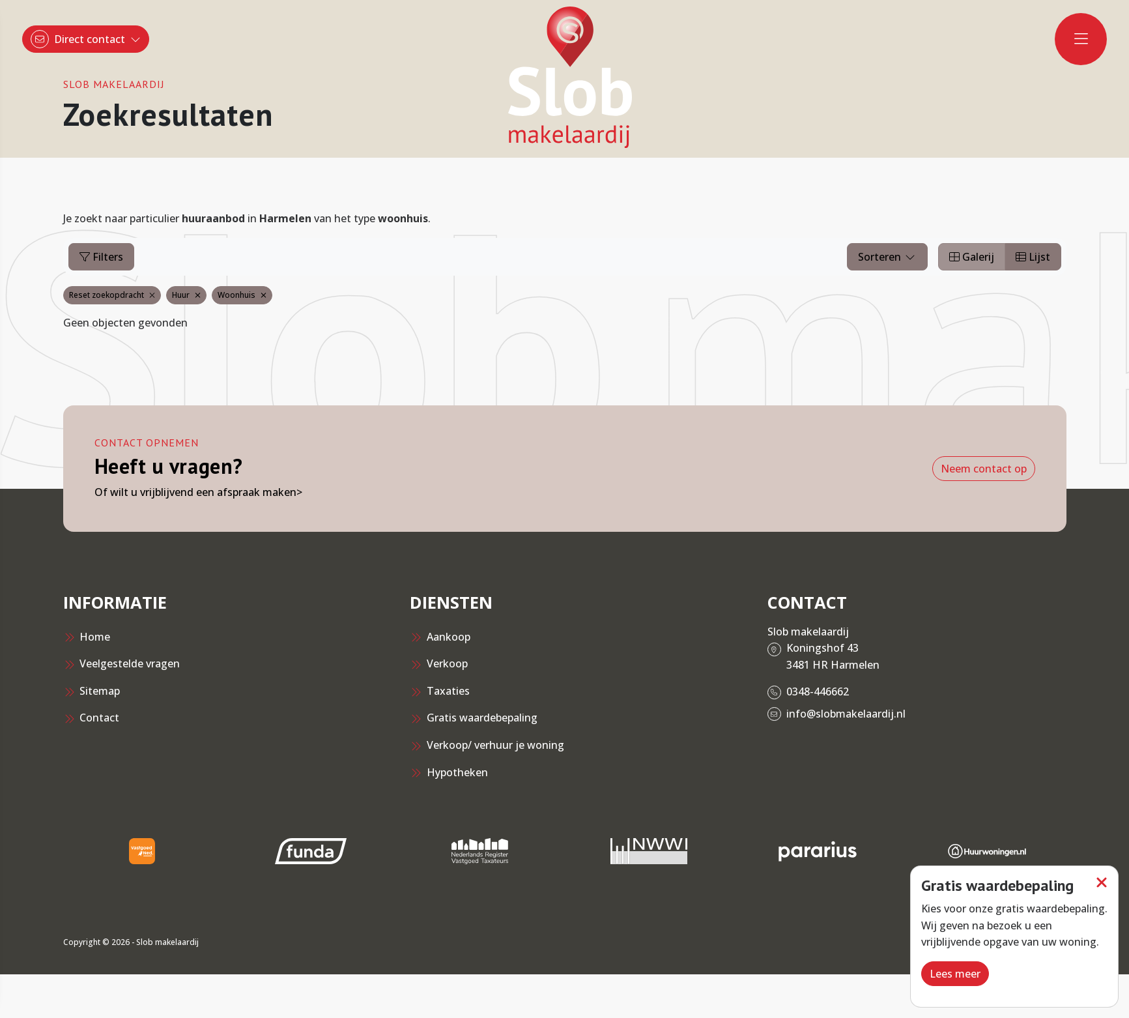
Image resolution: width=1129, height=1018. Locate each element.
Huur (186, 294)
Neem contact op (984, 468)
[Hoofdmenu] (1081, 39)
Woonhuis (242, 294)
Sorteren (887, 257)
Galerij (971, 257)
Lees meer (955, 974)
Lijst (1033, 257)
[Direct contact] (85, 39)
